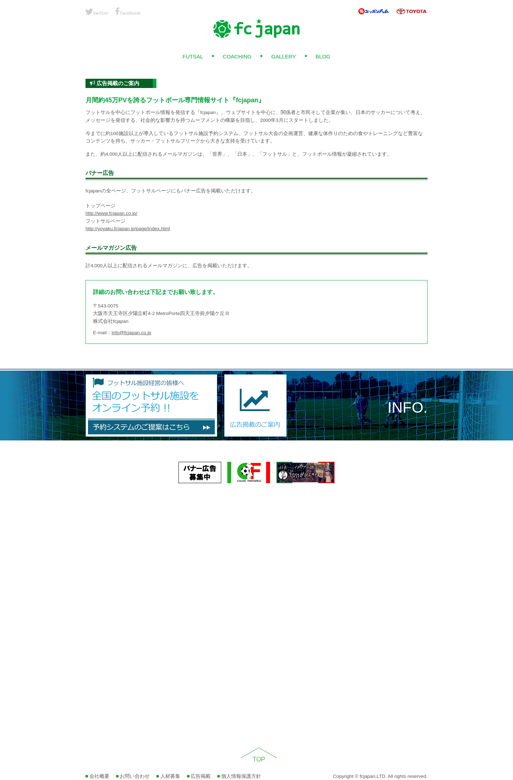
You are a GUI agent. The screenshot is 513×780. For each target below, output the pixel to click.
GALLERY (283, 56)
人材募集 (168, 776)
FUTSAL (192, 56)
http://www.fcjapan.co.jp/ (112, 213)
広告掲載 (199, 776)
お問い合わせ (133, 776)
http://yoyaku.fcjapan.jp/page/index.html (128, 228)
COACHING (237, 56)
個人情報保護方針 (239, 776)
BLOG (323, 56)
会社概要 (97, 776)
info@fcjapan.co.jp (131, 332)
